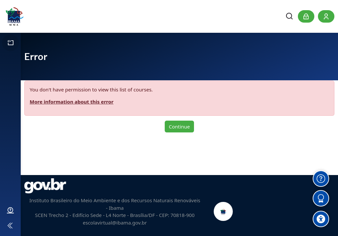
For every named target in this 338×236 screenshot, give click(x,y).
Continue (179, 126)
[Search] (289, 16)
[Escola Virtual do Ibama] (14, 16)
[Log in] (306, 16)
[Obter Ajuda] (321, 178)
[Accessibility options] (321, 219)
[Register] (326, 16)
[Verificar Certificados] (321, 198)
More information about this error (71, 101)
